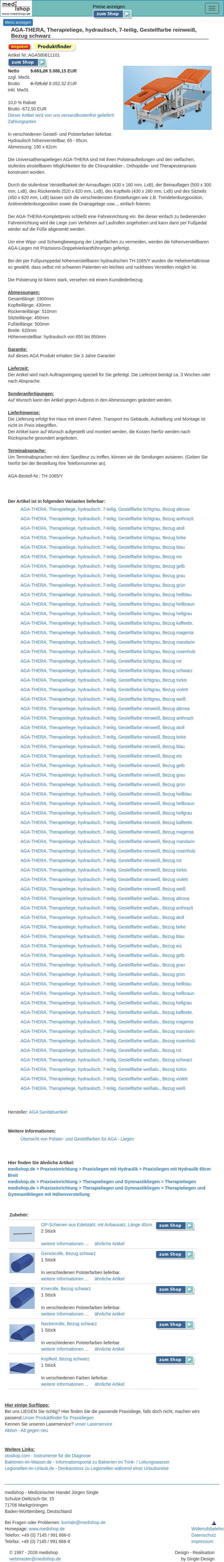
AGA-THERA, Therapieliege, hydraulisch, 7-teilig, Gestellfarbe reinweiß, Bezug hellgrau (106, 812)
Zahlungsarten (22, 121)
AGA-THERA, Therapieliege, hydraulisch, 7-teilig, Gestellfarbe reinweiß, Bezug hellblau (106, 794)
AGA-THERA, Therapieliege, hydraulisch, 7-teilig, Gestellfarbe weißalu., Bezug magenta (107, 1021)
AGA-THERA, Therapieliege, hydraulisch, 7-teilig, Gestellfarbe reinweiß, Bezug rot (101, 860)
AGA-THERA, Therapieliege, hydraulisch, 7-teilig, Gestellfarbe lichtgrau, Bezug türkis (104, 680)
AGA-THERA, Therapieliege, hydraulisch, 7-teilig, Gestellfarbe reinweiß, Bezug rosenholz (108, 850)
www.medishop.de (47, 1528)
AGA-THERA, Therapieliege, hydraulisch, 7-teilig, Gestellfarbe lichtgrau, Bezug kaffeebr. (107, 623)
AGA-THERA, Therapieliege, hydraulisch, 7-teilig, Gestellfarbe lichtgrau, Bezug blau (103, 547)
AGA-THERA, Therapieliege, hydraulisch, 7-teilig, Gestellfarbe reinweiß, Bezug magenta (107, 831)
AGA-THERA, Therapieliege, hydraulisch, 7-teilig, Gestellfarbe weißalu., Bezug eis (101, 945)
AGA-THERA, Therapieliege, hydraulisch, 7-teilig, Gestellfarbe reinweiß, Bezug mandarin (108, 841)
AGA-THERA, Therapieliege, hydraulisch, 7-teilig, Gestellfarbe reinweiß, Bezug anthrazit (107, 718)
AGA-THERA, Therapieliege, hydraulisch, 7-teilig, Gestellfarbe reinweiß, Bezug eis (101, 756)
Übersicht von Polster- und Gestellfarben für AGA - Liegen (77, 1138)
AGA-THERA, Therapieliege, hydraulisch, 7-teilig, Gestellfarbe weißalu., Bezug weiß (103, 1088)
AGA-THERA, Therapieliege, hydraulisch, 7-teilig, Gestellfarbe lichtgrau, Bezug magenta (107, 632)
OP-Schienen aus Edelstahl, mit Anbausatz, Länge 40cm (96, 1224)
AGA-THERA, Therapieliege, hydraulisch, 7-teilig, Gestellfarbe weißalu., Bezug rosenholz (108, 1040)
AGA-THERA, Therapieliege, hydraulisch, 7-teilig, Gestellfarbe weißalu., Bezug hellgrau (106, 1002)
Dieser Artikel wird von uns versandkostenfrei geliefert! (61, 115)
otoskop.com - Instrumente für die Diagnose (48, 1455)
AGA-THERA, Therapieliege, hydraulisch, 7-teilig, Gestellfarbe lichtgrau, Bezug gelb (103, 566)
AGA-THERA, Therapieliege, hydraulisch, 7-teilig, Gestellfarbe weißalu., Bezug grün (103, 974)
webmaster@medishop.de (35, 1558)
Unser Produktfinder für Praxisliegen (58, 1417)
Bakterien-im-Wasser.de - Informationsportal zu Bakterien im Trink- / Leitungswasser (87, 1462)
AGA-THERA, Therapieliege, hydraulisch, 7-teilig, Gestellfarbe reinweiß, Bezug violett (104, 879)
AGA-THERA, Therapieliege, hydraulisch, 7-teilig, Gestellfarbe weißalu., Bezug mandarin (108, 1031)
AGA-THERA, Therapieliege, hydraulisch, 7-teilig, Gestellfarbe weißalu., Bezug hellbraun (107, 993)
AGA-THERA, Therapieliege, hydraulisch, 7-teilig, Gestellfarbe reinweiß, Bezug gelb (103, 765)
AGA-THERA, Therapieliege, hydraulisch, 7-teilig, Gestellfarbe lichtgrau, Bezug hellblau (106, 594)
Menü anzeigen (18, 22)
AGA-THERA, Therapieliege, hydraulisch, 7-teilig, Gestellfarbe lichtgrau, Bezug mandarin (108, 642)
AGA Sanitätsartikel (48, 1112)
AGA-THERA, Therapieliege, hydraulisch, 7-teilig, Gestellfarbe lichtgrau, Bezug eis (101, 556)
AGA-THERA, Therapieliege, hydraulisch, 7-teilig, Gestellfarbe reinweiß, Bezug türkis (104, 869)
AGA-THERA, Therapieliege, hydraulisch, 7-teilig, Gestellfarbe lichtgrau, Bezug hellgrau (106, 613)
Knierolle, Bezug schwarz (66, 1288)
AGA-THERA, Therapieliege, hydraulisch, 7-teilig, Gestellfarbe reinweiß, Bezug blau (103, 746)
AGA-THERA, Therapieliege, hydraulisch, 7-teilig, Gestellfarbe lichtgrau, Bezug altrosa (105, 509)
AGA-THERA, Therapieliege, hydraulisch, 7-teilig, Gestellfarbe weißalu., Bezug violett (104, 1078)
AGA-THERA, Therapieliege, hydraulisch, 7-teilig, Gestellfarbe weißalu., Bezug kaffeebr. (107, 1012)
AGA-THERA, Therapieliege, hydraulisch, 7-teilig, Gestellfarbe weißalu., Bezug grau (103, 964)
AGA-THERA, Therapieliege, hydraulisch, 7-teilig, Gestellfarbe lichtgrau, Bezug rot (101, 661)
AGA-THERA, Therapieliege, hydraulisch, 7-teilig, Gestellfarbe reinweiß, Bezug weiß (103, 888)
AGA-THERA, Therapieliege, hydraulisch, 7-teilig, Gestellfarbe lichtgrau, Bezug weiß (103, 699)
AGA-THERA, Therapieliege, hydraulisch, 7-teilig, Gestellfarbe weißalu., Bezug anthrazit (107, 907)
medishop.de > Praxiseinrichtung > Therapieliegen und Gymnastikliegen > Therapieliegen (102, 1181)
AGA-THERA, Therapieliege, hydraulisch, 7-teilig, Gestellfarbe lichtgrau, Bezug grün (103, 585)
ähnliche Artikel (109, 1243)
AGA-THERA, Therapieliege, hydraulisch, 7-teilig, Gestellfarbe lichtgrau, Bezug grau (103, 575)
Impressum (202, 1541)
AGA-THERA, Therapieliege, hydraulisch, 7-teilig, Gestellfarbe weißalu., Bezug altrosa (105, 898)
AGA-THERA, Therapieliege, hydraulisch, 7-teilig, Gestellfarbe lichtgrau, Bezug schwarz (106, 670)
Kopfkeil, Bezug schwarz (65, 1358)
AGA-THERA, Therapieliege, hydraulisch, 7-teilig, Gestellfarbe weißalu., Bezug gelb (103, 955)
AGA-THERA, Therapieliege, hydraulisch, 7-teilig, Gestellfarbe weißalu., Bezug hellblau (106, 983)
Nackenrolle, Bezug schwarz (69, 1323)
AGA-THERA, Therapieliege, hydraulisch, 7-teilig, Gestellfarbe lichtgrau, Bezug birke (103, 537)
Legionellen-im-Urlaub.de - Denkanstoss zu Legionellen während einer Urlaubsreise (87, 1468)
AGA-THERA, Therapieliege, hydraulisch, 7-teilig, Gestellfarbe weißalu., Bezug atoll (102, 917)
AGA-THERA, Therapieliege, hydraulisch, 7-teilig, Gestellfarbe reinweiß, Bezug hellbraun (108, 803)
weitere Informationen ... (64, 1243)
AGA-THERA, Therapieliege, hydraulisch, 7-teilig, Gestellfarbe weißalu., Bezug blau (103, 936)
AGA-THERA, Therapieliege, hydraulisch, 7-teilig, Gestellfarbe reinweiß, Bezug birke (103, 737)
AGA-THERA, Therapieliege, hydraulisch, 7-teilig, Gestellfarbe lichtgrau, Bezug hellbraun (108, 604)
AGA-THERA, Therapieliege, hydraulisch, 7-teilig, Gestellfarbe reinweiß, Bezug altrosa (105, 708)
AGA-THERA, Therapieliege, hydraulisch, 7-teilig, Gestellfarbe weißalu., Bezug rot (101, 1050)
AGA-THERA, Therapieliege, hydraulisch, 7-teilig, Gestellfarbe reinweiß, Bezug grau (103, 775)
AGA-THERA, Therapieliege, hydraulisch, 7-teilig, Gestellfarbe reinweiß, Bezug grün (103, 784)
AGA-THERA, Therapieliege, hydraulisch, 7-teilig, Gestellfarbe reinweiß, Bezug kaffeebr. (107, 822)
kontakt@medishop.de (84, 1522)
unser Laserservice (93, 1424)
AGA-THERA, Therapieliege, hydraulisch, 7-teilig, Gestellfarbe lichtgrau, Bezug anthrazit (107, 518)
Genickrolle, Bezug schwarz (68, 1253)
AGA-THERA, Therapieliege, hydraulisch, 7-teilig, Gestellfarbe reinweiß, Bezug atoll (103, 727)
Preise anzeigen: (112, 10)
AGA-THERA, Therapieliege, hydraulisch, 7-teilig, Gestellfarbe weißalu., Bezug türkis (104, 1069)
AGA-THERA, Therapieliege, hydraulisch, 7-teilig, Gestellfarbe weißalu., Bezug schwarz (106, 1059)
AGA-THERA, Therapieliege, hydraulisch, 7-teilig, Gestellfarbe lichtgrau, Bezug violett (104, 689)
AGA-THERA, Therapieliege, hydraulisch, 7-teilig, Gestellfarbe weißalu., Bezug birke (103, 926)
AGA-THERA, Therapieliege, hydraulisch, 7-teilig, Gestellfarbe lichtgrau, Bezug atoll (103, 528)
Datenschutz (203, 1535)
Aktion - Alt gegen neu (26, 1430)
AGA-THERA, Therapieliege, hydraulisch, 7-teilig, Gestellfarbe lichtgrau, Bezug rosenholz (108, 651)
